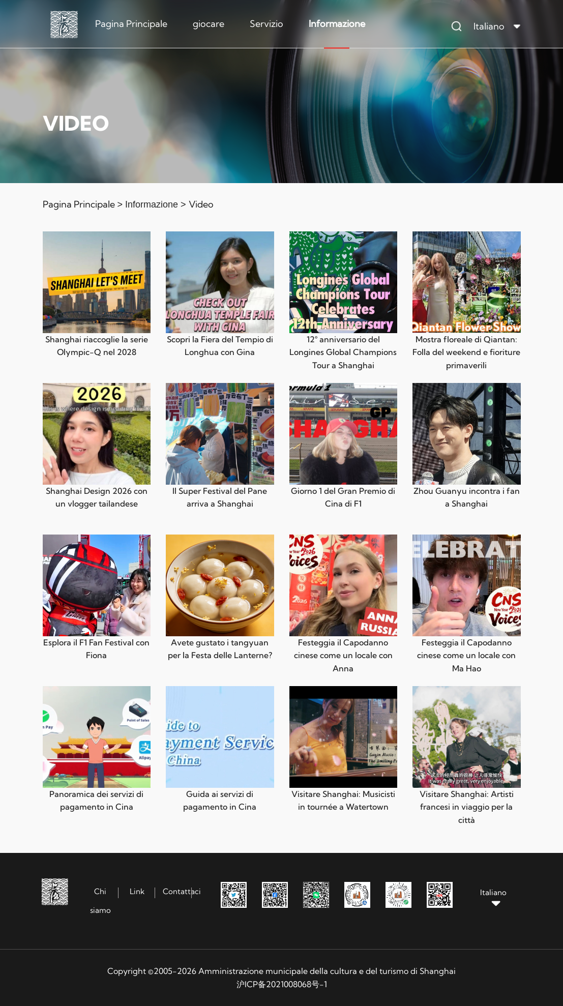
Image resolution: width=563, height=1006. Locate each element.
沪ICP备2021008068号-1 (281, 984)
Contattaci (182, 891)
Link (137, 891)
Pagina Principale (131, 23)
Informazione (337, 23)
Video (201, 204)
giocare (208, 23)
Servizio (266, 23)
